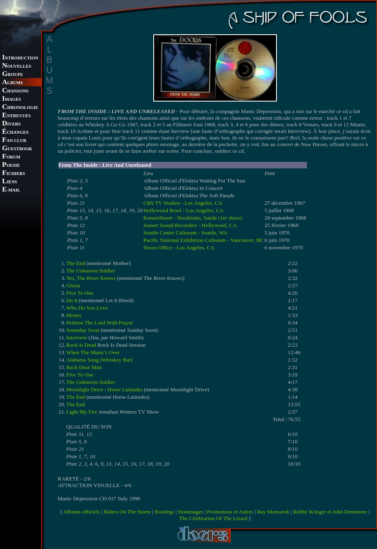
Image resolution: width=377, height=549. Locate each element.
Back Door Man (84, 367)
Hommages (190, 512)
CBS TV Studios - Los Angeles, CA (182, 203)
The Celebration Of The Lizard (213, 518)
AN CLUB (14, 140)
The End (75, 263)
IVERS (11, 124)
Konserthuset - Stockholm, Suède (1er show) (192, 218)
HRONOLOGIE (20, 107)
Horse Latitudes (125, 389)
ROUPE (12, 74)
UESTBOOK (17, 149)
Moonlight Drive (84, 389)
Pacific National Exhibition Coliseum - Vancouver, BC (203, 240)
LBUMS (12, 82)
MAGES (11, 99)
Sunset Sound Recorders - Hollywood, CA (190, 225)
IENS (9, 182)
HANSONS (15, 91)
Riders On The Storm (127, 512)
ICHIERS (13, 173)
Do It (72, 300)
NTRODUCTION (20, 58)
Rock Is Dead (81, 345)
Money (74, 315)
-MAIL (11, 190)
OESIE (11, 165)
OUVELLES (16, 66)
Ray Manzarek (273, 512)
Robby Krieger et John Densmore (330, 512)
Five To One (80, 293)
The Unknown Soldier (90, 270)
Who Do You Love (87, 308)
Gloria (73, 285)
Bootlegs (164, 512)
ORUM (11, 157)
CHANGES (15, 132)
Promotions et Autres (230, 512)
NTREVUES (16, 116)
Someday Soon (82, 330)
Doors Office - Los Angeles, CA (178, 247)
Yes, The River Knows (91, 278)
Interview (76, 337)
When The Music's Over (93, 352)
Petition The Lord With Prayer (99, 322)
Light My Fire (82, 412)
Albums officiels (81, 512)
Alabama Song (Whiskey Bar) (99, 360)
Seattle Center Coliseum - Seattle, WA (185, 233)
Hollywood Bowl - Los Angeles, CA (183, 210)
